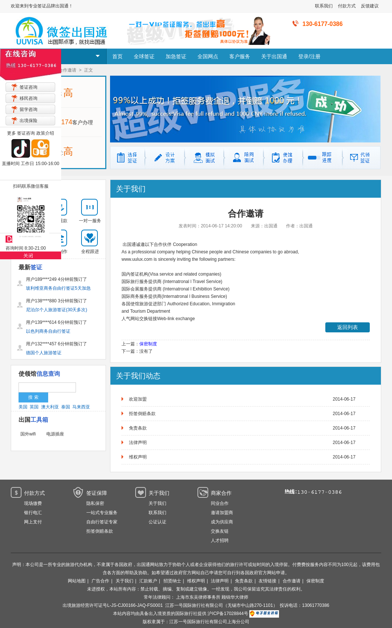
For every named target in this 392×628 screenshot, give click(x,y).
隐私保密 (95, 503)
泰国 (65, 407)
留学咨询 (28, 109)
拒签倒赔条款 (142, 413)
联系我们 (324, 6)
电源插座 (55, 434)
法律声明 (138, 442)
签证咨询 (28, 87)
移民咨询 (28, 98)
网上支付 (33, 522)
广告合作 (100, 580)
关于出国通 (274, 56)
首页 (117, 56)
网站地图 (77, 580)
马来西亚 (81, 407)
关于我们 (157, 503)
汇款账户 (148, 580)
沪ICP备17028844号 (227, 613)
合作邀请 (291, 580)
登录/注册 (309, 56)
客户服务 (239, 56)
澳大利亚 (50, 407)
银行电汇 (33, 512)
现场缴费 (33, 503)
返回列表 (347, 327)
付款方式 (347, 6)
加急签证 (176, 56)
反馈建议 (370, 6)
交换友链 (220, 531)
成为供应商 (222, 522)
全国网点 (207, 56)
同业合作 (220, 503)
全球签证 (144, 56)
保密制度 (148, 343)
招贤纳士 (172, 580)
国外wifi (28, 434)
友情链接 (267, 580)
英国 (34, 407)
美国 (23, 407)
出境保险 (28, 120)
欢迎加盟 (138, 399)
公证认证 (157, 522)
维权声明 (138, 457)
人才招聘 (220, 540)
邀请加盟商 (222, 512)
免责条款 (138, 428)
